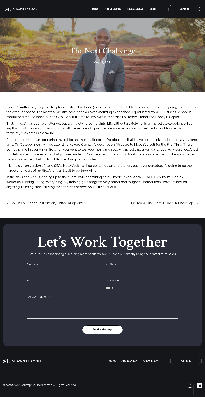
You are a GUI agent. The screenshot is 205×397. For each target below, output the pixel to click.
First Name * (33, 264)
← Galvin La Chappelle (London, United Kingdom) (44, 203)
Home (94, 8)
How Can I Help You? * (38, 297)
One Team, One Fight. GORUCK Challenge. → (164, 203)
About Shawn (113, 8)
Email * (30, 280)
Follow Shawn (135, 8)
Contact (184, 8)
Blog (153, 8)
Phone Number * (113, 280)
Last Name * (111, 264)
